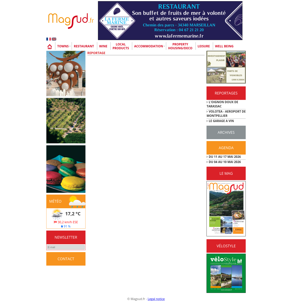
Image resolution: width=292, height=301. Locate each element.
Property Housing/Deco (180, 46)
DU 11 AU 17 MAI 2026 (225, 157)
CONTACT (65, 258)
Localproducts (121, 46)
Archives (226, 132)
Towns (63, 46)
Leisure (204, 46)
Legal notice (156, 299)
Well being (224, 46)
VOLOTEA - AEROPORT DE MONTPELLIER (226, 113)
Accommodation (148, 46)
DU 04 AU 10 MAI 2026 (225, 162)
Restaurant (84, 46)
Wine (103, 46)
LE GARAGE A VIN (221, 121)
